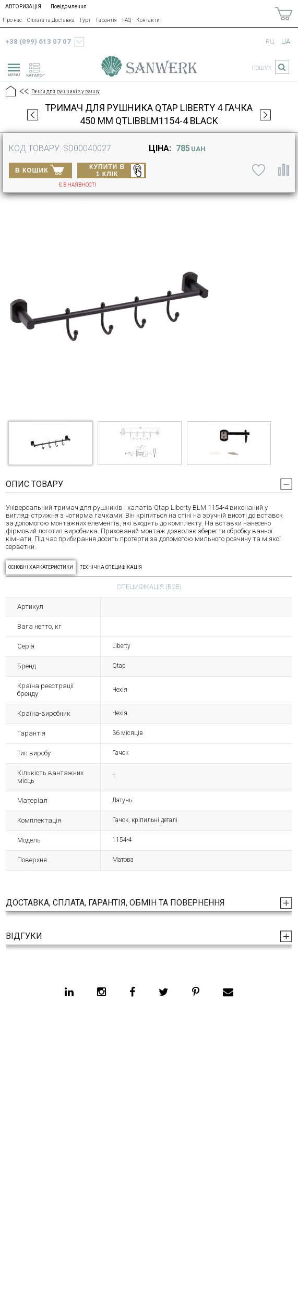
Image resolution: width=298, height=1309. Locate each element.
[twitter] (164, 992)
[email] (228, 992)
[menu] (12, 68)
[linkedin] (69, 992)
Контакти (148, 20)
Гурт (85, 20)
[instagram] (101, 992)
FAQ (126, 20)
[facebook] (132, 992)
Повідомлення (69, 6)
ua (285, 41)
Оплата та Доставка (51, 20)
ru (270, 41)
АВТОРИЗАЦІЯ (23, 6)
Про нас (12, 20)
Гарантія (106, 20)
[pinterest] (195, 992)
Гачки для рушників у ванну (65, 91)
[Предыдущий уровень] (23, 91)
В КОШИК (39, 169)
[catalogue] (38, 68)
